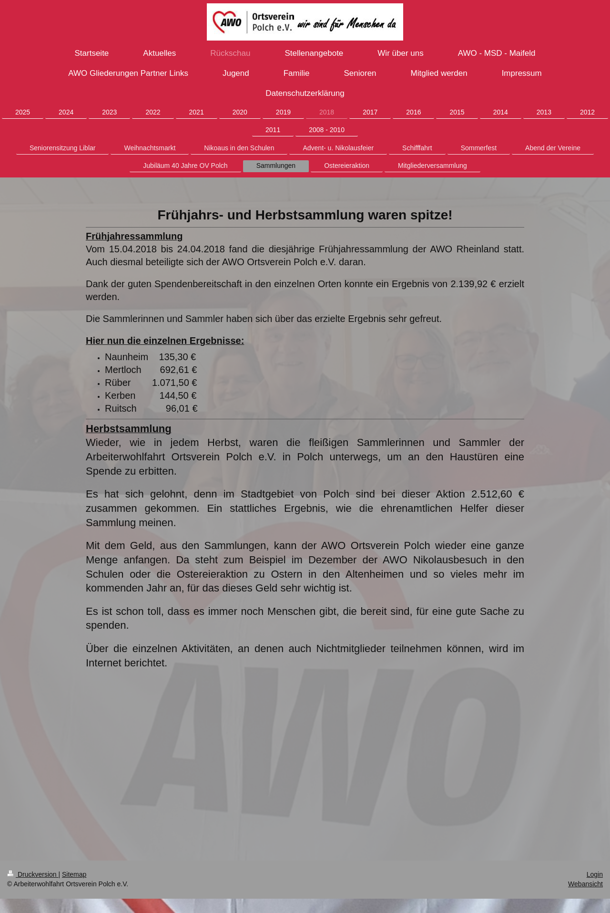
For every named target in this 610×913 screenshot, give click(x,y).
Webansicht (585, 884)
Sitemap (74, 874)
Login (595, 874)
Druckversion (32, 874)
